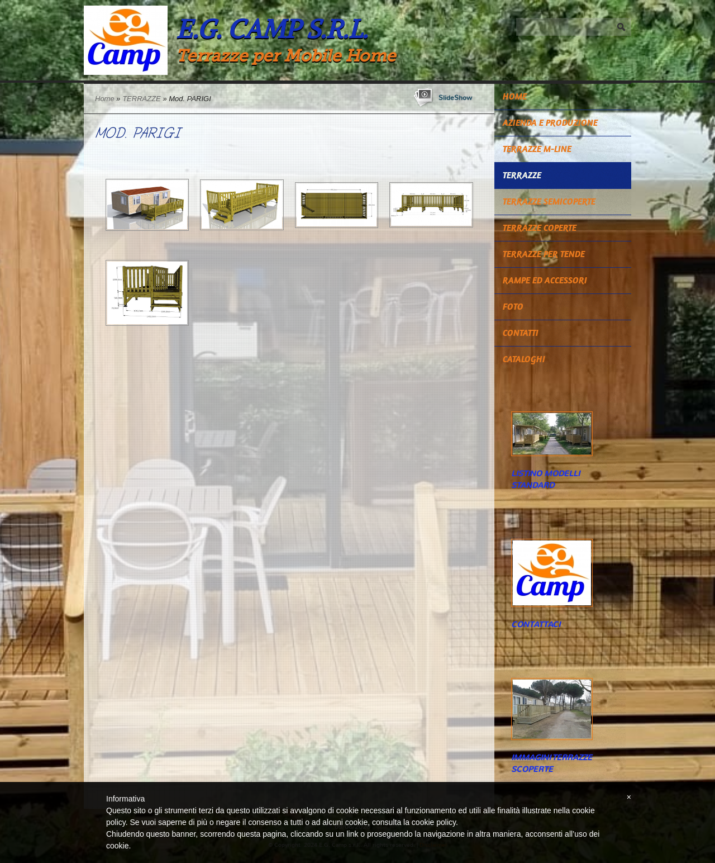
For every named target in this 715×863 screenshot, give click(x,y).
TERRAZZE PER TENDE (544, 254)
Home (105, 98)
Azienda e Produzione (550, 123)
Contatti (520, 333)
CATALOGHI (524, 359)
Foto (513, 306)
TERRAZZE (141, 98)
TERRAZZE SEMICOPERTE (549, 201)
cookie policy (434, 822)
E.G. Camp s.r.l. (272, 29)
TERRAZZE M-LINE (537, 149)
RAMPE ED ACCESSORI (545, 280)
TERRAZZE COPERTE (539, 228)
